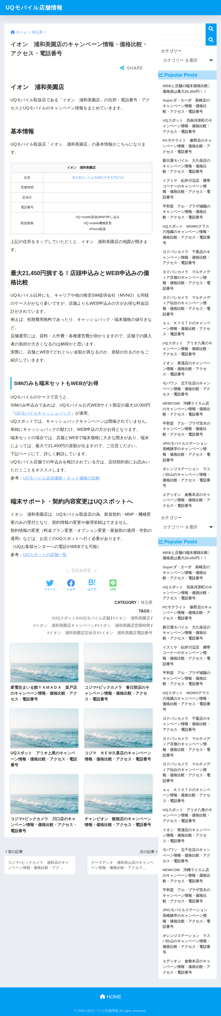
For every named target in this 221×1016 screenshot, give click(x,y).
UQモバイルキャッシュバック (43, 401)
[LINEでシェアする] (113, 573)
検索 (211, 29)
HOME (111, 996)
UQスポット (65, 606)
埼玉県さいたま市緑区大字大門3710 (98, 165)
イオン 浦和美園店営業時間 (124, 613)
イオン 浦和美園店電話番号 (126, 620)
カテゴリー (171, 51)
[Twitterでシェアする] (50, 573)
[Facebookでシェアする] (70, 573)
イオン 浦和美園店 (132, 606)
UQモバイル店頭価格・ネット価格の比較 (61, 466)
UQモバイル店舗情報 (34, 7)
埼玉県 (146, 590)
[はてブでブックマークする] (92, 573)
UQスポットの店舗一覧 (45, 542)
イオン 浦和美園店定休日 (72, 620)
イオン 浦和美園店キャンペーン (65, 613)
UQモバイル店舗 (95, 606)
